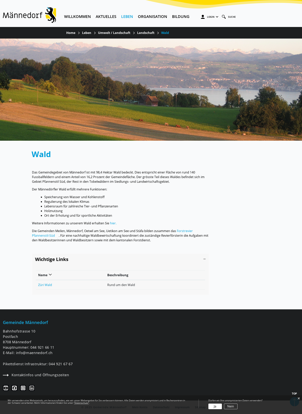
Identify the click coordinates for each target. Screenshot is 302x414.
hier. (113, 223)
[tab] (120, 259)
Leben (127, 16)
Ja (215, 406)
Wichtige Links (51, 259)
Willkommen (77, 16)
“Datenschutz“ (81, 403)
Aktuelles (106, 16)
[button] (86, 33)
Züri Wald (45, 285)
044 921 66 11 (42, 347)
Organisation (152, 16)
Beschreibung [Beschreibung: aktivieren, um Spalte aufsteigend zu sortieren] (117, 275)
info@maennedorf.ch (34, 352)
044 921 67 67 (61, 364)
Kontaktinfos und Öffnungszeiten (36, 375)
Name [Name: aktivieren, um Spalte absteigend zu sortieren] (42, 275)
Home (70, 33)
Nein (230, 406)
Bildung (181, 16)
